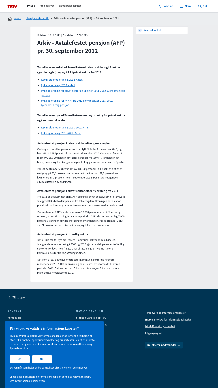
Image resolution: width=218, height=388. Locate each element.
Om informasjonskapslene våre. (28, 381)
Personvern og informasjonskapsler (165, 313)
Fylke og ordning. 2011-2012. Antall (61, 133)
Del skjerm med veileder (164, 345)
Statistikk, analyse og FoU (91, 318)
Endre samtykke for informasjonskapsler (168, 320)
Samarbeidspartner (70, 6)
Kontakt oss (14, 318)
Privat (31, 6)
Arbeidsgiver (47, 6)
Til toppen (16, 297)
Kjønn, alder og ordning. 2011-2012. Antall (65, 128)
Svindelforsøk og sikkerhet (160, 326)
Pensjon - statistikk (37, 18)
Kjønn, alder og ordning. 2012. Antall (62, 80)
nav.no (14, 18)
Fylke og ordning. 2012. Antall (58, 85)
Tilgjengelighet (153, 333)
